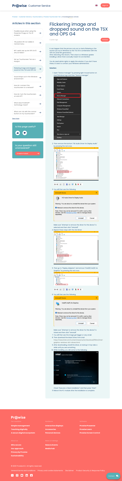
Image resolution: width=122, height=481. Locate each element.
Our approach (17, 448)
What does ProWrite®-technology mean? (22, 104)
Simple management (20, 425)
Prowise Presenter (87, 425)
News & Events (51, 445)
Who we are (16, 445)
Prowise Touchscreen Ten (52, 17)
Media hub (50, 448)
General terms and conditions (23, 470)
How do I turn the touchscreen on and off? (25, 95)
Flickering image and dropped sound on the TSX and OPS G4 (25, 69)
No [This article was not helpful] (24, 133)
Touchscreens (37, 17)
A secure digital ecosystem (23, 433)
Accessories (50, 429)
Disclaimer (69, 470)
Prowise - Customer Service (21, 17)
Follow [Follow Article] (105, 40)
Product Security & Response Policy (90, 470)
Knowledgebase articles (70, 17)
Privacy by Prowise (19, 452)
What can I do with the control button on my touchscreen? (25, 113)
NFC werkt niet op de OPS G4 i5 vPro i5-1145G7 (25, 52)
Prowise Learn (86, 429)
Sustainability (17, 456)
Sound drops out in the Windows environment (25, 78)
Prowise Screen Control (90, 433)
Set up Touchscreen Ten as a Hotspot (24, 60)
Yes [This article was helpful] (17, 133)
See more (15, 118)
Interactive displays (54, 425)
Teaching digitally (19, 429)
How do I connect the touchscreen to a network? (24, 86)
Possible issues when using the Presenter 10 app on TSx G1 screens (25, 33)
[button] (105, 5)
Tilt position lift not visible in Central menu (24, 43)
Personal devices (52, 433)
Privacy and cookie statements (50, 470)
